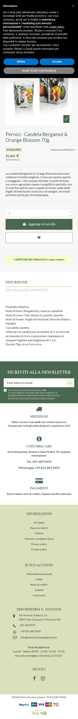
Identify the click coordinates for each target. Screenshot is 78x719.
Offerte (39, 533)
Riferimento (57, 149)
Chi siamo (39, 522)
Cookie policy (39, 549)
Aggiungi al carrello (39, 224)
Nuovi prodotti (39, 527)
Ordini (39, 579)
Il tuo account (39, 565)
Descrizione (17, 283)
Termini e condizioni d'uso (39, 538)
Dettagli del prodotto (27, 291)
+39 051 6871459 (30, 631)
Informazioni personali (39, 573)
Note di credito (39, 584)
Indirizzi (39, 589)
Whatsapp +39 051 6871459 (39, 468)
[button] (73, 6)
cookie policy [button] (56, 26)
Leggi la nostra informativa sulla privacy (31, 398)
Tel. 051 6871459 (39, 462)
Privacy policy (39, 544)
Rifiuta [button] (21, 61)
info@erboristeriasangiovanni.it (39, 637)
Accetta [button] (57, 61)
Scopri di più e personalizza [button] (39, 70)
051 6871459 (27, 625)
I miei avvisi (39, 595)
